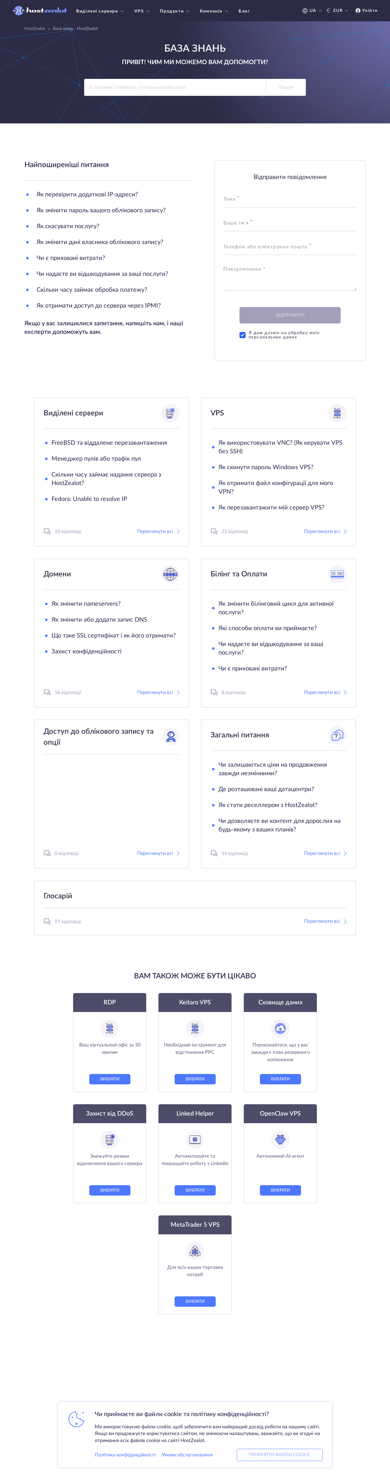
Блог (244, 11)
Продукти (175, 11)
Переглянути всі (158, 531)
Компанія (214, 11)
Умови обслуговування (187, 1454)
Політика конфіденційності (125, 1454)
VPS (142, 11)
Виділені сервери (100, 11)
